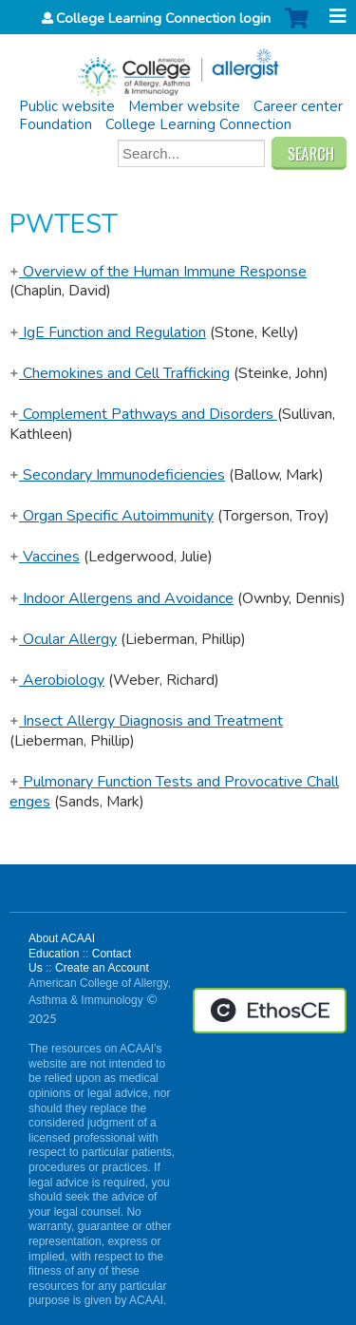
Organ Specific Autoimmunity (111, 515)
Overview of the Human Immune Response (158, 271)
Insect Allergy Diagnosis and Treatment (146, 720)
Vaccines (44, 556)
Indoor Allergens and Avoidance (121, 598)
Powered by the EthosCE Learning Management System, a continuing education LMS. (270, 1010)
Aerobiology (56, 680)
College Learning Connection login (163, 18)
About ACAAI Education (61, 946)
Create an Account (102, 968)
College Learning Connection (198, 124)
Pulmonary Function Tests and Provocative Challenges (174, 791)
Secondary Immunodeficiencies (117, 474)
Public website (67, 106)
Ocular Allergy (63, 639)
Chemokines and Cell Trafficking (119, 373)
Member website (184, 106)
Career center (298, 106)
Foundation (55, 124)
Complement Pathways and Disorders (143, 414)
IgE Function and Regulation (107, 332)
